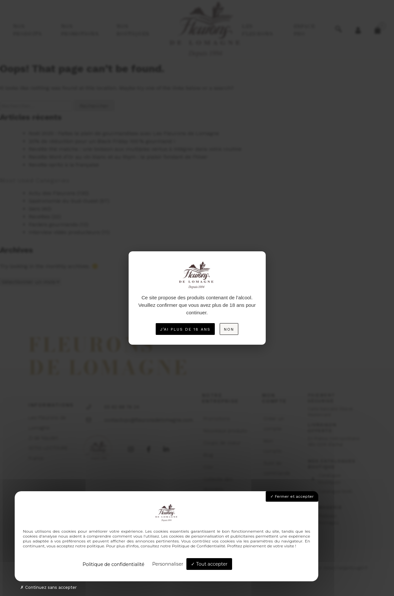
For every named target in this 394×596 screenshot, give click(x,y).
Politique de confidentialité (113, 564)
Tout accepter (209, 564)
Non (229, 329)
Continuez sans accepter (48, 587)
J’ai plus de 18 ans (185, 329)
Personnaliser (167, 564)
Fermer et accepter (292, 496)
